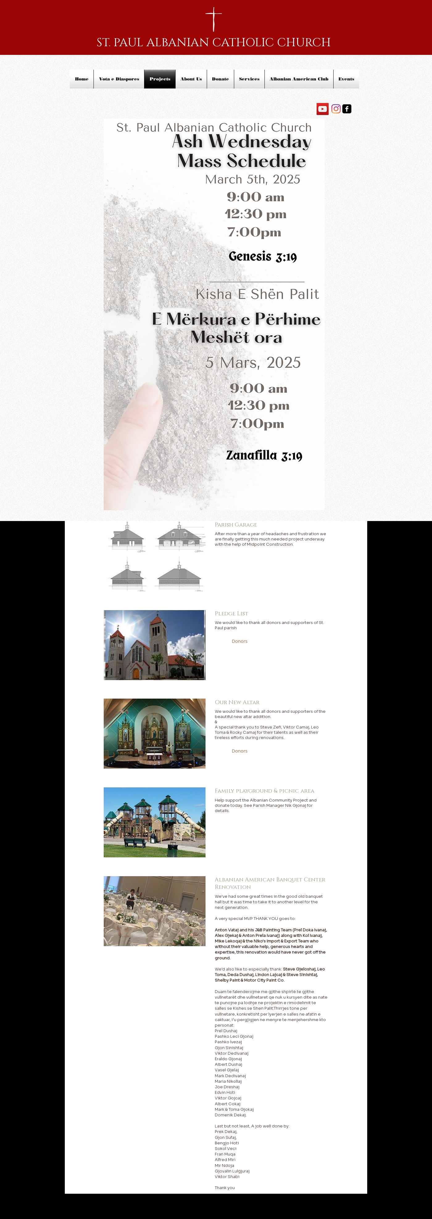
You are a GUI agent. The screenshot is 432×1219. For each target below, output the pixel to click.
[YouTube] (323, 109)
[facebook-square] (346, 108)
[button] (239, 641)
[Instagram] (336, 108)
